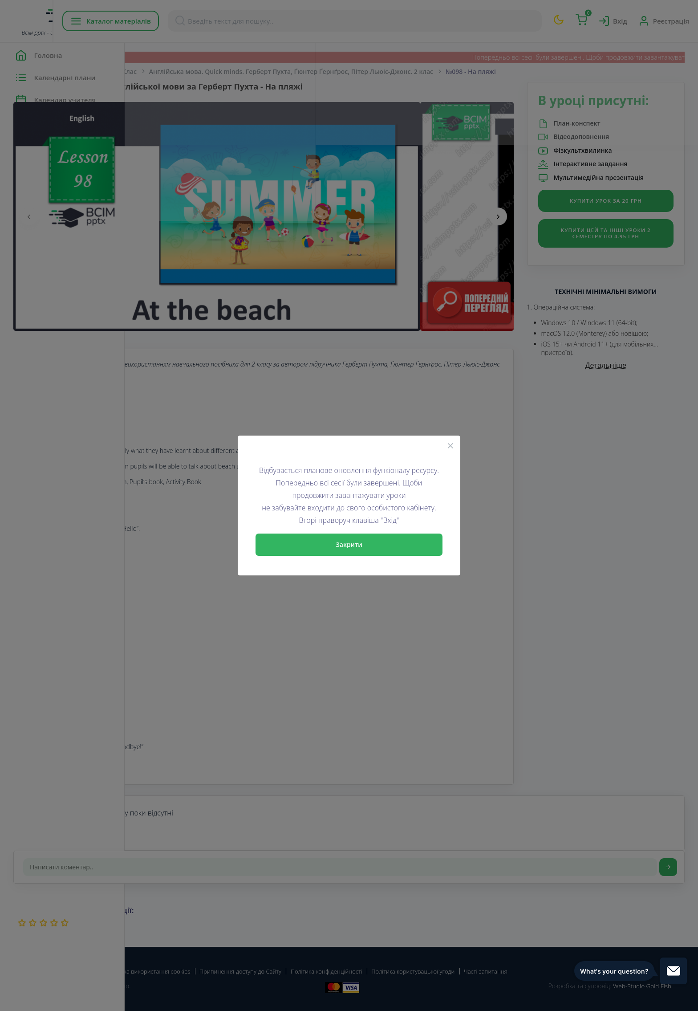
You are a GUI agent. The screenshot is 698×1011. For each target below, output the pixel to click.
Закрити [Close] (349, 544)
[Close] (450, 445)
